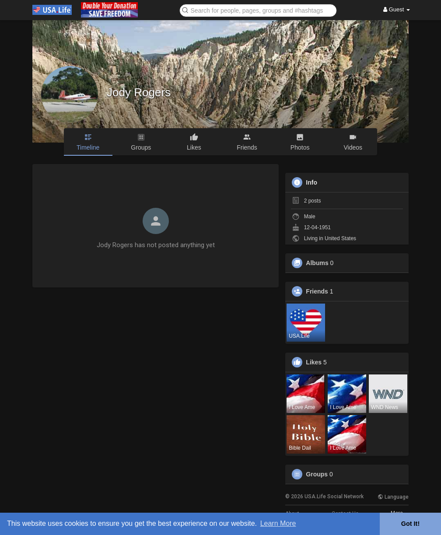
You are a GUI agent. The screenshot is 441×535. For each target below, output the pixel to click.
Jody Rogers (139, 92)
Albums (317, 262)
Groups (317, 474)
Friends (317, 291)
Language (393, 497)
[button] (258, 10)
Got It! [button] (410, 523)
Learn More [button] (278, 523)
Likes (314, 362)
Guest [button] (396, 9)
